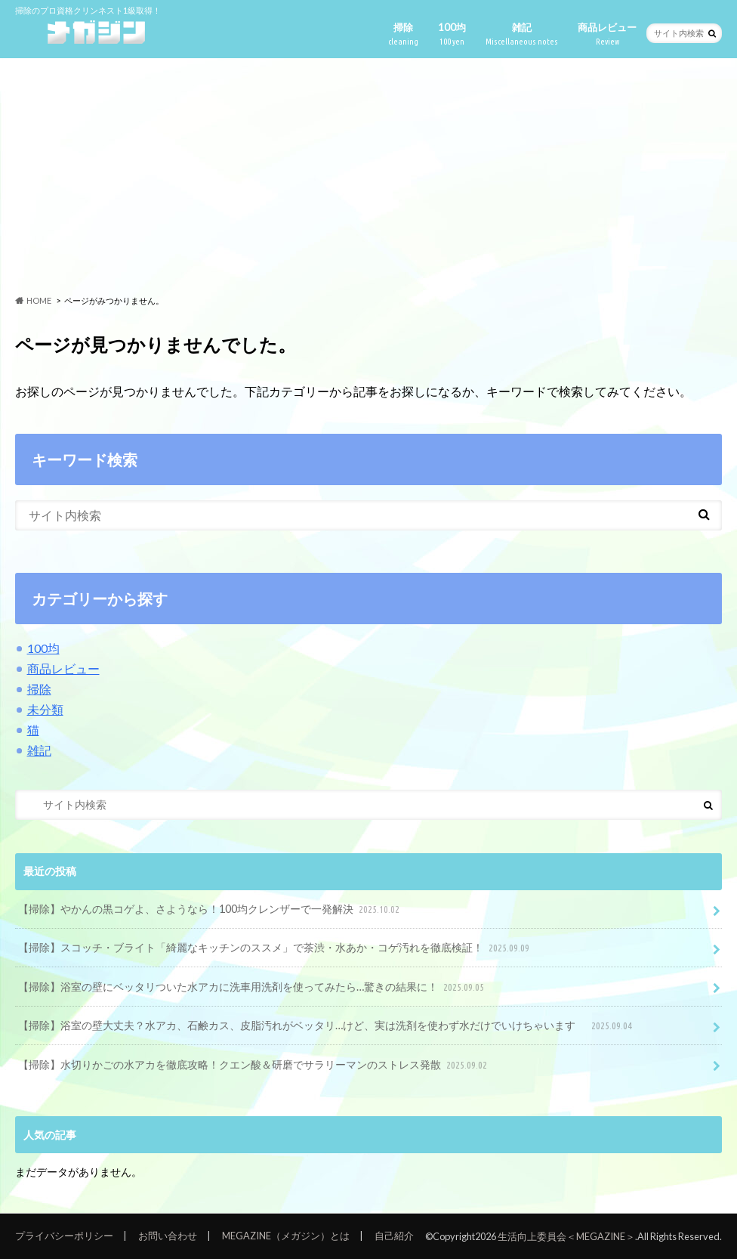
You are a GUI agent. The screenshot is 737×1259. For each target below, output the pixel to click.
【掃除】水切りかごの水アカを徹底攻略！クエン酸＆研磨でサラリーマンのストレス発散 (254, 1065)
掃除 (403, 34)
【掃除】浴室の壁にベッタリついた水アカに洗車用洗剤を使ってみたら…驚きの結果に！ (252, 987)
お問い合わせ (167, 1236)
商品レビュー (607, 34)
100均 (452, 34)
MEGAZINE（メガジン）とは (286, 1236)
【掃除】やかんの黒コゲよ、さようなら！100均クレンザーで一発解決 (210, 909)
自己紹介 (394, 1236)
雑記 (522, 34)
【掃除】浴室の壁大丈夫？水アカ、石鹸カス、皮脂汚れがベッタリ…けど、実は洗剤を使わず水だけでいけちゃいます (326, 1026)
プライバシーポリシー (64, 1236)
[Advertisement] (368, 177)
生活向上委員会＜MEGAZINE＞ (566, 1236)
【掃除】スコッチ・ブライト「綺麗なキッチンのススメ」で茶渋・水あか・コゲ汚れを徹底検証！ (275, 948)
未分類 (45, 709)
